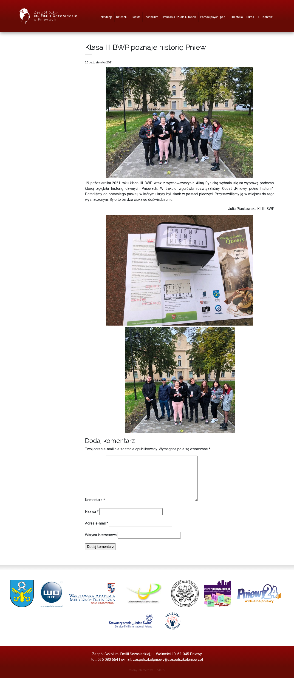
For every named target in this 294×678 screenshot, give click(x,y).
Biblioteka (236, 17)
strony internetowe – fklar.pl (147, 670)
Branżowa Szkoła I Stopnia (179, 17)
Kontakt (268, 17)
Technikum (151, 17)
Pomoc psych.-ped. (213, 17)
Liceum (136, 17)
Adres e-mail (96, 523)
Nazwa (92, 511)
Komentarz (95, 500)
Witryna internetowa (101, 535)
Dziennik (121, 17)
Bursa (250, 17)
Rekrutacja (106, 17)
